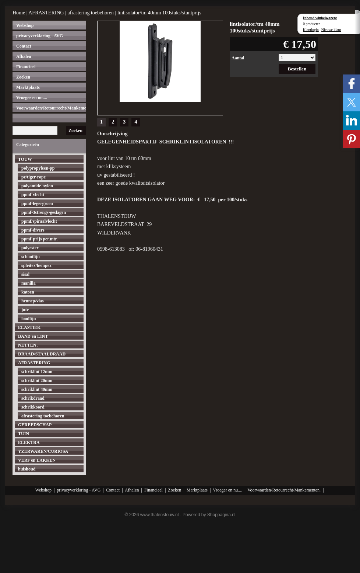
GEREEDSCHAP (35, 424)
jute (25, 309)
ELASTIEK (29, 327)
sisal (25, 274)
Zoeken (23, 77)
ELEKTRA (29, 442)
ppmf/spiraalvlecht (39, 221)
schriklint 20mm (36, 380)
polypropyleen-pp (37, 168)
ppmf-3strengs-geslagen (43, 212)
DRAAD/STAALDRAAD (42, 354)
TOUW (25, 159)
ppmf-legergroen (37, 203)
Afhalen (23, 56)
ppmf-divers (33, 230)
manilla (28, 283)
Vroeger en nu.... (31, 97)
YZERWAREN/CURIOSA (43, 451)
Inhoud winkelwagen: (320, 18)
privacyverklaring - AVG (39, 35)
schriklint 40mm (36, 389)
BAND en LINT (33, 336)
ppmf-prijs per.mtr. (39, 239)
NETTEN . (28, 345)
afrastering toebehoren (91, 12)
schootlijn (30, 256)
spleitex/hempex (36, 265)
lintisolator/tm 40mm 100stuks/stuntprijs (159, 12)
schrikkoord (33, 407)
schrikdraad (33, 398)
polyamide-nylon (37, 185)
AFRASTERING (46, 12)
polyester (30, 247)
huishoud (26, 469)
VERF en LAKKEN (37, 460)
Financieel (26, 66)
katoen (27, 292)
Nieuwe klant (331, 30)
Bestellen (297, 69)
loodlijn (28, 318)
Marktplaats (28, 87)
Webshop (24, 25)
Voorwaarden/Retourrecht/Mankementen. (51, 108)
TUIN (23, 433)
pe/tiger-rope (33, 177)
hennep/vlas (32, 300)
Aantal (238, 57)
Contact (23, 46)
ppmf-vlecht (32, 194)
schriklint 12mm (36, 371)
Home (19, 12)
